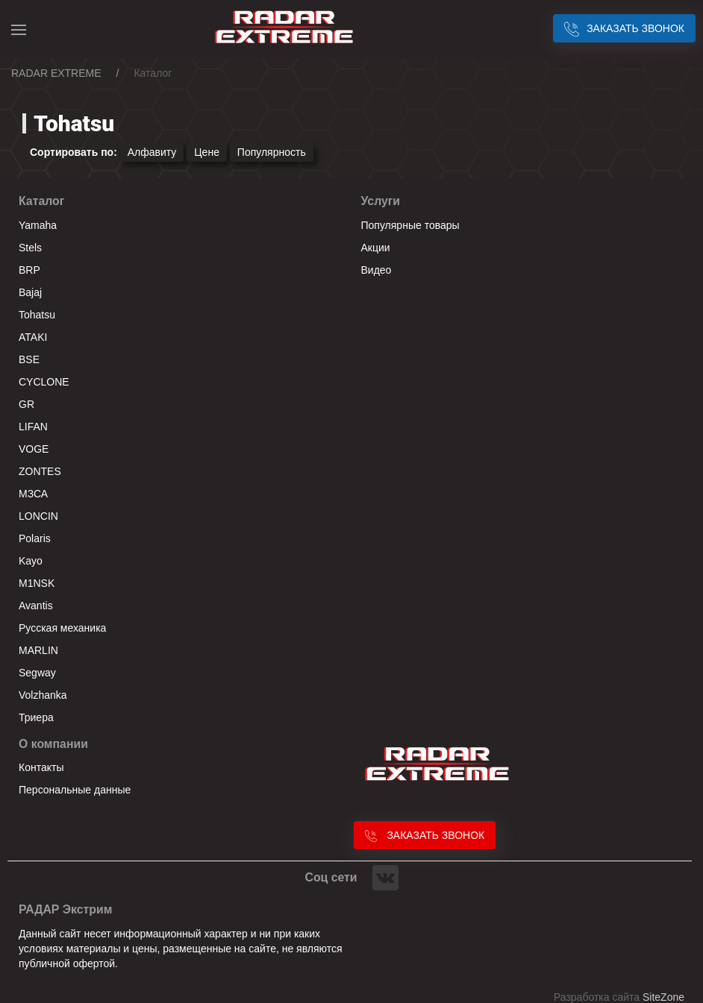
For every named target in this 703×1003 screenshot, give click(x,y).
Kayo (31, 561)
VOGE (34, 449)
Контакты (41, 767)
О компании (53, 744)
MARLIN (38, 650)
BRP (29, 270)
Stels (30, 248)
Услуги (381, 201)
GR (26, 404)
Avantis (36, 605)
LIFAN (33, 427)
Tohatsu (37, 315)
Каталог (41, 201)
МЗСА (33, 494)
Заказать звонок (624, 28)
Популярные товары (410, 225)
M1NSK (36, 583)
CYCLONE (44, 382)
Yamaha (38, 225)
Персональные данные (75, 790)
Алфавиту (152, 152)
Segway (37, 673)
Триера (36, 717)
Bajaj (30, 292)
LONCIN (38, 516)
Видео (376, 270)
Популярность (271, 152)
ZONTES (40, 471)
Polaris (35, 538)
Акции (375, 248)
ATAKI (33, 337)
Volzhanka (43, 695)
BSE (29, 359)
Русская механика (62, 628)
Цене (206, 152)
